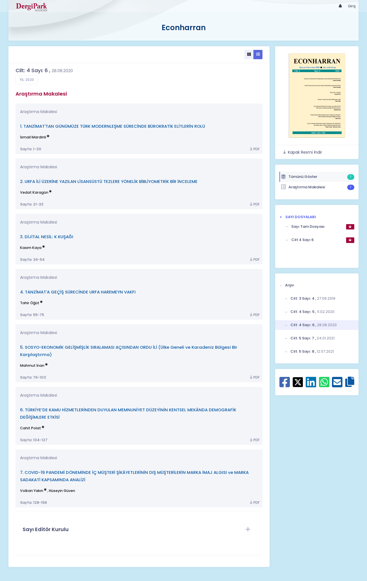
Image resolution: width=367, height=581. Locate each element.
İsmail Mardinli (33, 137)
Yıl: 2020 (26, 80)
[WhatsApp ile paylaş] (324, 385)
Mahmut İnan (32, 365)
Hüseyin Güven (62, 490)
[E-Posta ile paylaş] (337, 385)
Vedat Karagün (34, 192)
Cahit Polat (30, 428)
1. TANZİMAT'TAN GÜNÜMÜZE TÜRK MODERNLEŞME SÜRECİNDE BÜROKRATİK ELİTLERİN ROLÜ (112, 126)
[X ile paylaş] (298, 382)
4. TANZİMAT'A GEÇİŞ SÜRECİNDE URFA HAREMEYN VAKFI (78, 292)
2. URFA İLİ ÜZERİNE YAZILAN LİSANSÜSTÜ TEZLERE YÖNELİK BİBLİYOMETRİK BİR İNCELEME (108, 181)
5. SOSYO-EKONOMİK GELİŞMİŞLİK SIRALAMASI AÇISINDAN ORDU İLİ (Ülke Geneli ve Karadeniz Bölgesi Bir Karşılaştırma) (128, 350)
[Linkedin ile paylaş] (311, 385)
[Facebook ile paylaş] (284, 385)
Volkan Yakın (31, 490)
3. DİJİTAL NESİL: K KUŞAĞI (46, 237)
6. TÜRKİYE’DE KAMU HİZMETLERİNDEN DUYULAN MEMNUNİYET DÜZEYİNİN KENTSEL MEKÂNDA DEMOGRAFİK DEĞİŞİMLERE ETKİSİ (128, 413)
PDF (254, 149)
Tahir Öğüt (29, 303)
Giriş (352, 6)
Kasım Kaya (31, 247)
